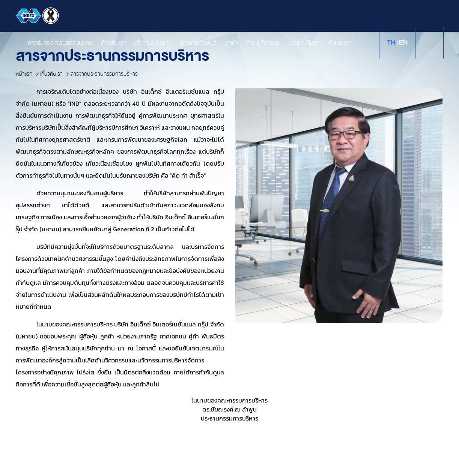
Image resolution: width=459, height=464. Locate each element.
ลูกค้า (224, 42)
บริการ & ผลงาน (145, 42)
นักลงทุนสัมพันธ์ (191, 42)
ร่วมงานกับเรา (297, 42)
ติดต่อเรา (332, 42)
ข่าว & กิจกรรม (256, 42)
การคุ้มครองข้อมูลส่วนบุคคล (53, 42)
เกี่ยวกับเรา (106, 42)
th (391, 42)
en (403, 42)
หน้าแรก (24, 74)
